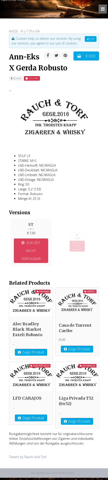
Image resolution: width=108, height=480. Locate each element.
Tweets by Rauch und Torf (27, 457)
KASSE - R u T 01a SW (24, 31)
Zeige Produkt (31, 352)
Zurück (16, 78)
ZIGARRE (31, 78)
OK (90, 39)
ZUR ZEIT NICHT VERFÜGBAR (31, 249)
